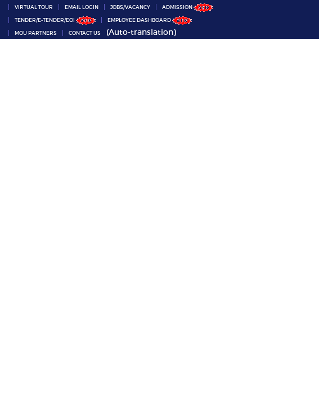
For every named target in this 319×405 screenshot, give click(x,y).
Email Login (81, 7)
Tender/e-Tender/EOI (55, 20)
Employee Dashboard (149, 20)
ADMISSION (187, 7)
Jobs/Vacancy (130, 7)
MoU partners (36, 33)
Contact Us (85, 33)
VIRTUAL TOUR (34, 7)
